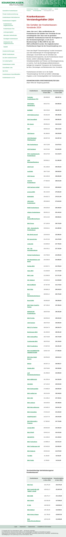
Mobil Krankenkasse (33, 207)
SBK (28, 128)
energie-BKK (31, 427)
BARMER (30, 110)
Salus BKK (30, 270)
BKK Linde (30, 275)
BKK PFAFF (30, 432)
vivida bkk (30, 244)
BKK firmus (30, 223)
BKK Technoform (32, 441)
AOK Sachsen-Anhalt (33, 187)
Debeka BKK (31, 368)
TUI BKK (29, 455)
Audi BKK (30, 171)
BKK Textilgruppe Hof (33, 446)
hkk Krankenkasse (32, 144)
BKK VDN (30, 398)
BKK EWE (30, 496)
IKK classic (30, 124)
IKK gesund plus (32, 239)
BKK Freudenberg (32, 346)
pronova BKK (31, 192)
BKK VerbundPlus (32, 336)
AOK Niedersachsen (33, 115)
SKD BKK (30, 384)
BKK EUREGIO (31, 284)
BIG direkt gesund (32, 234)
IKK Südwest (31, 280)
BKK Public (30, 460)
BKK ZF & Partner (32, 327)
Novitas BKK (31, 266)
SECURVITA (30, 437)
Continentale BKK (32, 341)
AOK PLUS (30, 167)
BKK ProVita (30, 318)
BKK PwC (30, 484)
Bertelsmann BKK (32, 332)
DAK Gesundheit (32, 119)
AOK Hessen (31, 176)
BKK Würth (30, 500)
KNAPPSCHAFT (31, 416)
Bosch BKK (30, 300)
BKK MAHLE (31, 510)
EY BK (29, 505)
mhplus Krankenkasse (33, 212)
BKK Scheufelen (32, 412)
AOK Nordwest (31, 149)
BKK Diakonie (31, 451)
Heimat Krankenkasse (33, 255)
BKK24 (29, 363)
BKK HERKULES (32, 379)
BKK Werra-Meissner (33, 407)
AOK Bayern (30, 133)
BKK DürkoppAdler (32, 388)
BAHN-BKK (30, 196)
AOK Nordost (31, 322)
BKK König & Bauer (33, 514)
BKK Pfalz (30, 289)
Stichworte (56, 6)
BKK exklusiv (31, 402)
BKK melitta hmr (32, 393)
